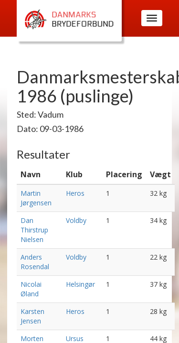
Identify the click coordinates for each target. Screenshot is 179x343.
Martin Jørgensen (36, 198)
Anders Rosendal (35, 261)
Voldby (76, 220)
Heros (75, 193)
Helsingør (80, 284)
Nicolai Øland (31, 289)
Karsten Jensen (32, 316)
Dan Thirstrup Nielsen (34, 230)
